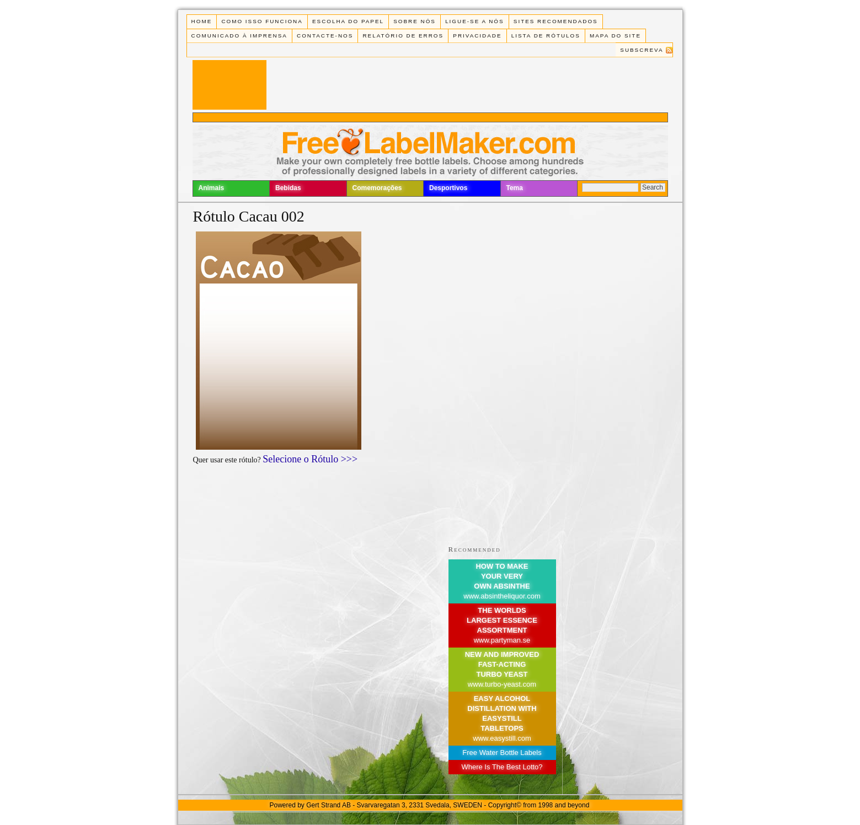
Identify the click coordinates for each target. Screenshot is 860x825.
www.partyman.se (502, 640)
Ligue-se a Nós (474, 21)
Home (201, 21)
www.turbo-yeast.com (502, 684)
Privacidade (477, 36)
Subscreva (641, 50)
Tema (514, 188)
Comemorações (377, 188)
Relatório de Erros (403, 36)
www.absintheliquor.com (501, 596)
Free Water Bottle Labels (501, 752)
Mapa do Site (615, 36)
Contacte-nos (325, 36)
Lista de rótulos (545, 36)
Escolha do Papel (348, 21)
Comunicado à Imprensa (239, 36)
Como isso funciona (261, 21)
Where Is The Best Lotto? (501, 767)
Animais (212, 188)
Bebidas (288, 188)
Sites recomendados (556, 21)
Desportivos (448, 188)
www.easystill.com (502, 738)
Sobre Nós (414, 21)
